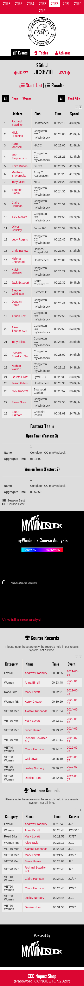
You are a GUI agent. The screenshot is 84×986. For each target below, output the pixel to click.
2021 (66, 3)
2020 (77, 3)
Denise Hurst (33, 777)
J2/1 (64, 72)
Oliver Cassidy (17, 228)
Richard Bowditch (17, 123)
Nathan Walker (16, 367)
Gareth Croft (19, 377)
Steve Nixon (19, 402)
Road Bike (74, 98)
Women (26, 98)
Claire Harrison (17, 204)
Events (20, 52)
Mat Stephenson (19, 156)
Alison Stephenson (19, 329)
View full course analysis (22, 620)
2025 (18, 3)
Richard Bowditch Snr (20, 354)
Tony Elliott (19, 341)
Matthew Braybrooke (19, 174)
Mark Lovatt (32, 692)
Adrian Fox (19, 316)
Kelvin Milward (16, 271)
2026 (6, 3)
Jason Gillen (19, 383)
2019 (42, 10)
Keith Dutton (19, 166)
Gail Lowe (31, 758)
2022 (54, 3)
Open (15, 98)
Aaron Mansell (16, 145)
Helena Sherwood (18, 260)
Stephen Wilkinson (18, 292)
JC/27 (21, 72)
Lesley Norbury (34, 768)
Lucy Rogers (20, 239)
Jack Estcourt (20, 282)
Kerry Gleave (33, 701)
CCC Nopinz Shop (42, 978)
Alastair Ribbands (36, 711)
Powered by (42, 945)
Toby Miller (18, 182)
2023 (42, 3)
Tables (41, 52)
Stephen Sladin (17, 191)
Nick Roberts (20, 391)
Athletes (63, 52)
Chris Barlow (20, 250)
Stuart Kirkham (17, 413)
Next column (80, 107)
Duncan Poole (16, 303)
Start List (30, 85)
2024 (30, 3)
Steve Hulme (33, 730)
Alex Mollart (19, 217)
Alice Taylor (32, 842)
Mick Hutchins (17, 134)
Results (55, 85)
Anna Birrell (32, 682)
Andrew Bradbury (36, 673)
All (5, 98)
